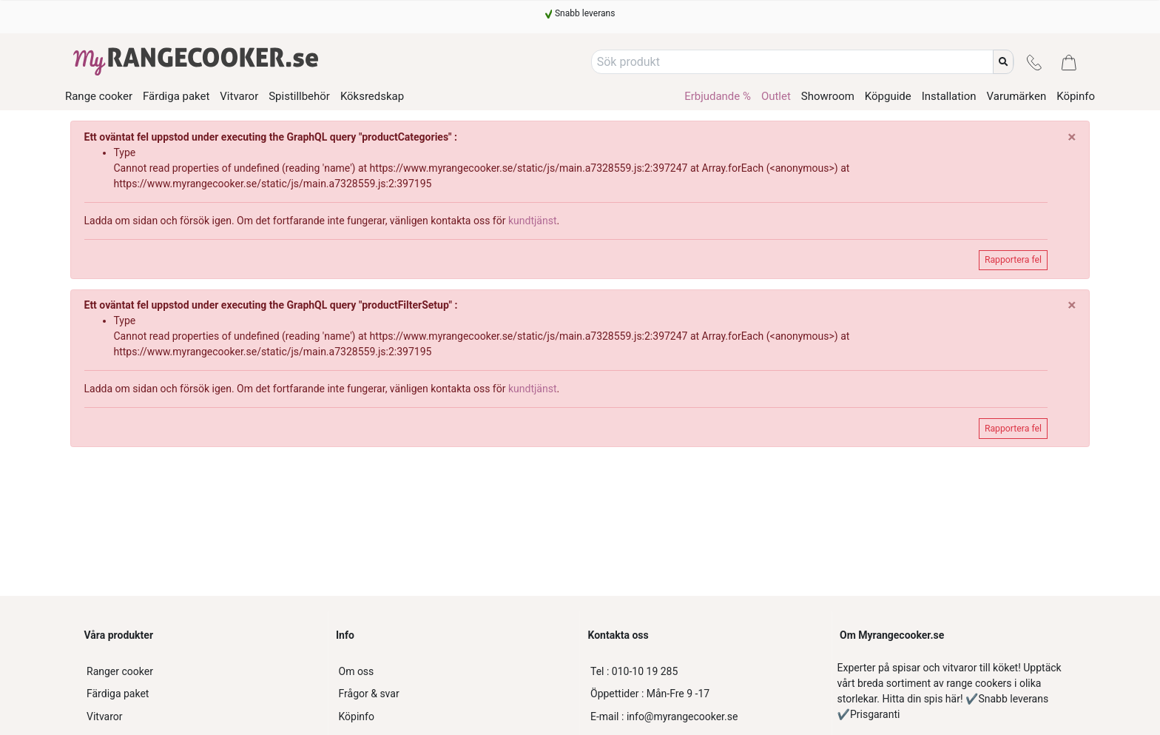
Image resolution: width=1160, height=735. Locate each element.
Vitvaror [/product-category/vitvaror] (239, 96)
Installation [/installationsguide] (949, 96)
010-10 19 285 (634, 671)
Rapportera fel (1013, 260)
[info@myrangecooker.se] (705, 716)
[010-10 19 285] (705, 671)
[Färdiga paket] (202, 693)
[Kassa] (1069, 61)
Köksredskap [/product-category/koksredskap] (372, 96)
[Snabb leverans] (580, 13)
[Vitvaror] (202, 716)
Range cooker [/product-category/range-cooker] (98, 96)
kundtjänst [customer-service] (532, 220)
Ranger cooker (120, 671)
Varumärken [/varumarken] (1017, 96)
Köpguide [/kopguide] (888, 96)
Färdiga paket (118, 693)
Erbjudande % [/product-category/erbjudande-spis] (717, 96)
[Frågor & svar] (454, 693)
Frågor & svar (369, 693)
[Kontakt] (1034, 61)
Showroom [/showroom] (827, 96)
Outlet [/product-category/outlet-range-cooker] (776, 96)
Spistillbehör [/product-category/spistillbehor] (299, 96)
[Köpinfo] (454, 716)
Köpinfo (356, 716)
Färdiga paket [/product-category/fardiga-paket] (176, 96)
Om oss (356, 671)
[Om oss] (454, 671)
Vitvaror (105, 716)
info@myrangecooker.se (664, 716)
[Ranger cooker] (202, 671)
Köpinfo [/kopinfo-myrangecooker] (1075, 96)
